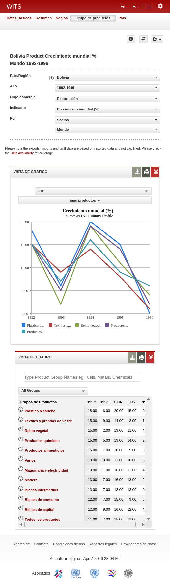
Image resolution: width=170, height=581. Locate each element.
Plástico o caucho (40, 411)
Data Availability (23, 153)
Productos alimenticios (45, 450)
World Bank (129, 572)
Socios (62, 18)
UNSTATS (94, 572)
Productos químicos (42, 441)
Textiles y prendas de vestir (48, 421)
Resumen (44, 18)
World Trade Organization (112, 572)
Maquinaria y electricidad (46, 470)
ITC (59, 572)
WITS (14, 6)
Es (135, 6)
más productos (85, 200)
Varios (30, 460)
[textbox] (82, 377)
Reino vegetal (36, 431)
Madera (31, 480)
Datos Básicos (19, 18)
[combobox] (53, 391)
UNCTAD (77, 572)
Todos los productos (42, 519)
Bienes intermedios (41, 490)
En (122, 6)
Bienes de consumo (42, 500)
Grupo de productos (92, 18)
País (122, 18)
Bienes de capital (39, 510)
